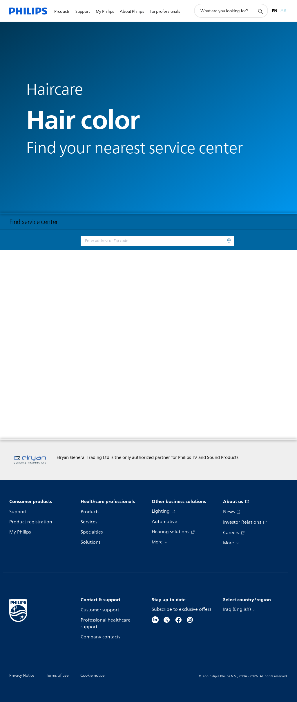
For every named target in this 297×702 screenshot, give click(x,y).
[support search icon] (260, 11)
